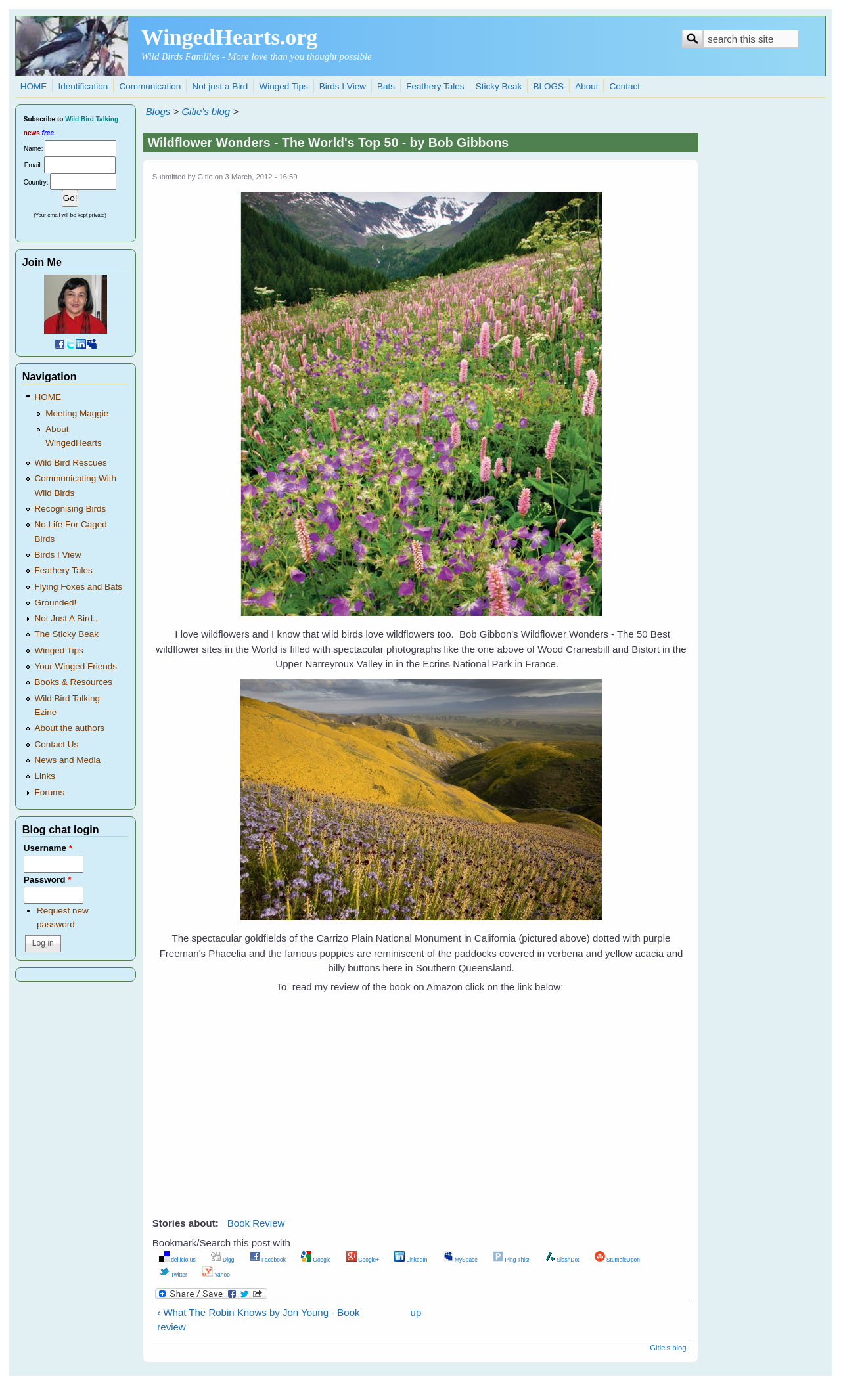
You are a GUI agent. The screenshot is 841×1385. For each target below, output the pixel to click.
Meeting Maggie (76, 413)
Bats (386, 86)
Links (45, 776)
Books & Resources (74, 682)
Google (316, 1259)
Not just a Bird (220, 86)
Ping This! (511, 1259)
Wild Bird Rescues (71, 463)
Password (48, 880)
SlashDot (562, 1259)
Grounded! (56, 602)
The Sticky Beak (67, 634)
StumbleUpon (617, 1259)
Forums (50, 792)
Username (48, 848)
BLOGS (548, 86)
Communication (150, 86)
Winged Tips (283, 86)
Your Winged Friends (76, 666)
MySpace (460, 1259)
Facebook (268, 1259)
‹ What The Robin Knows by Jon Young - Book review (258, 1320)
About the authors (70, 728)
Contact (625, 86)
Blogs (158, 111)
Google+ (362, 1259)
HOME (33, 86)
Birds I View (342, 86)
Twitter (173, 1274)
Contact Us (57, 744)
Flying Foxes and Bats (79, 587)
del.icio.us (177, 1259)
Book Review (256, 1223)
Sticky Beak (499, 86)
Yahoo (216, 1274)
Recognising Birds (70, 509)
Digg (223, 1259)
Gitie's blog (205, 111)
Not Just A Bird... (68, 618)
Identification (83, 86)
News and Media (68, 760)
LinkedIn (410, 1259)
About (586, 86)
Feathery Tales (435, 86)
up (416, 1312)
